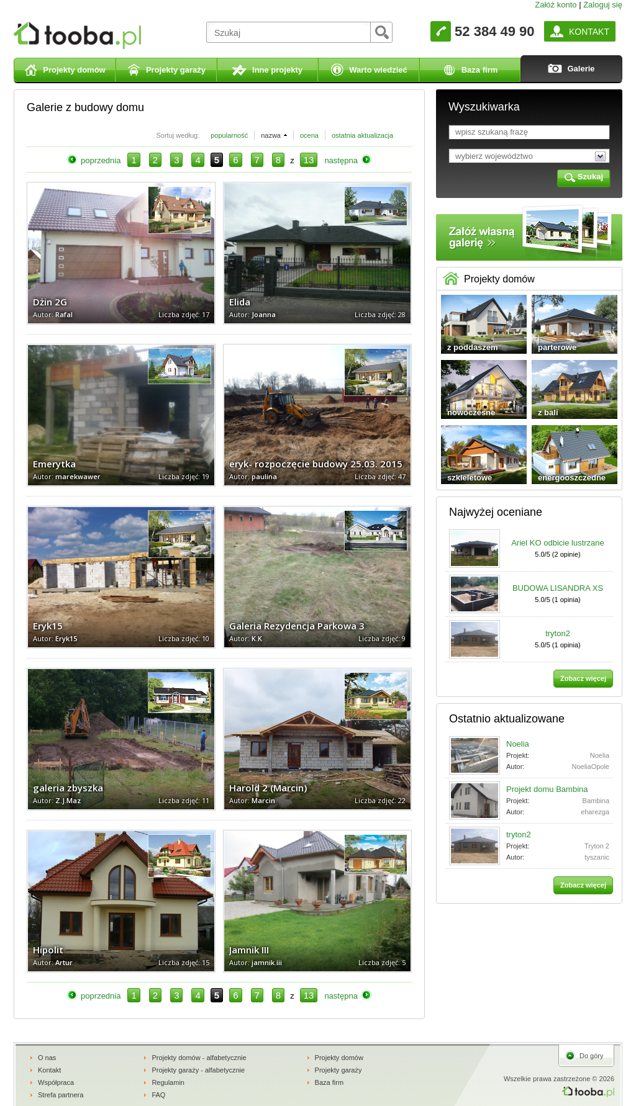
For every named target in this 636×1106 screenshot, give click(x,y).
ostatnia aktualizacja (362, 135)
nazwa (271, 135)
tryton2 (557, 633)
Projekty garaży (338, 1070)
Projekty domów (339, 1057)
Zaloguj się (602, 4)
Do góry (591, 1055)
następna (341, 160)
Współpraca (56, 1082)
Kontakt (49, 1070)
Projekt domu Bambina (547, 789)
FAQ (158, 1095)
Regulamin (168, 1082)
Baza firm (329, 1082)
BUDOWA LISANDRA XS (557, 588)
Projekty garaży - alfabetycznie (198, 1070)
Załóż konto (555, 4)
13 (309, 160)
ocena (309, 135)
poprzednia (100, 160)
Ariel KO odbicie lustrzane (557, 542)
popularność (229, 135)
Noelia (517, 744)
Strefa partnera (60, 1095)
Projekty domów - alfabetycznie (199, 1057)
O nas (47, 1057)
